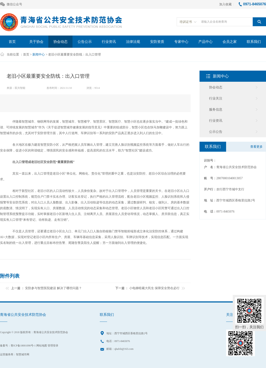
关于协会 (36, 42)
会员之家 (230, 42)
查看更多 (256, 146)
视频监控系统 (139, 144)
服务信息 (215, 109)
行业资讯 (109, 42)
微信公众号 (11, 4)
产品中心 (205, 42)
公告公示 (85, 42)
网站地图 (41, 345)
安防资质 (157, 42)
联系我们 (254, 42)
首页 (12, 42)
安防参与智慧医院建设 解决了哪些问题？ (53, 288)
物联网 (42, 121)
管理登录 (53, 345)
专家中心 (181, 42)
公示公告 (215, 131)
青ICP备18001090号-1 (23, 345)
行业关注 (215, 98)
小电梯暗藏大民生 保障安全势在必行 (154, 288)
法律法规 (133, 42)
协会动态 (60, 42)
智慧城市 (28, 121)
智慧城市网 (22, 354)
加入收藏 (225, 4)
